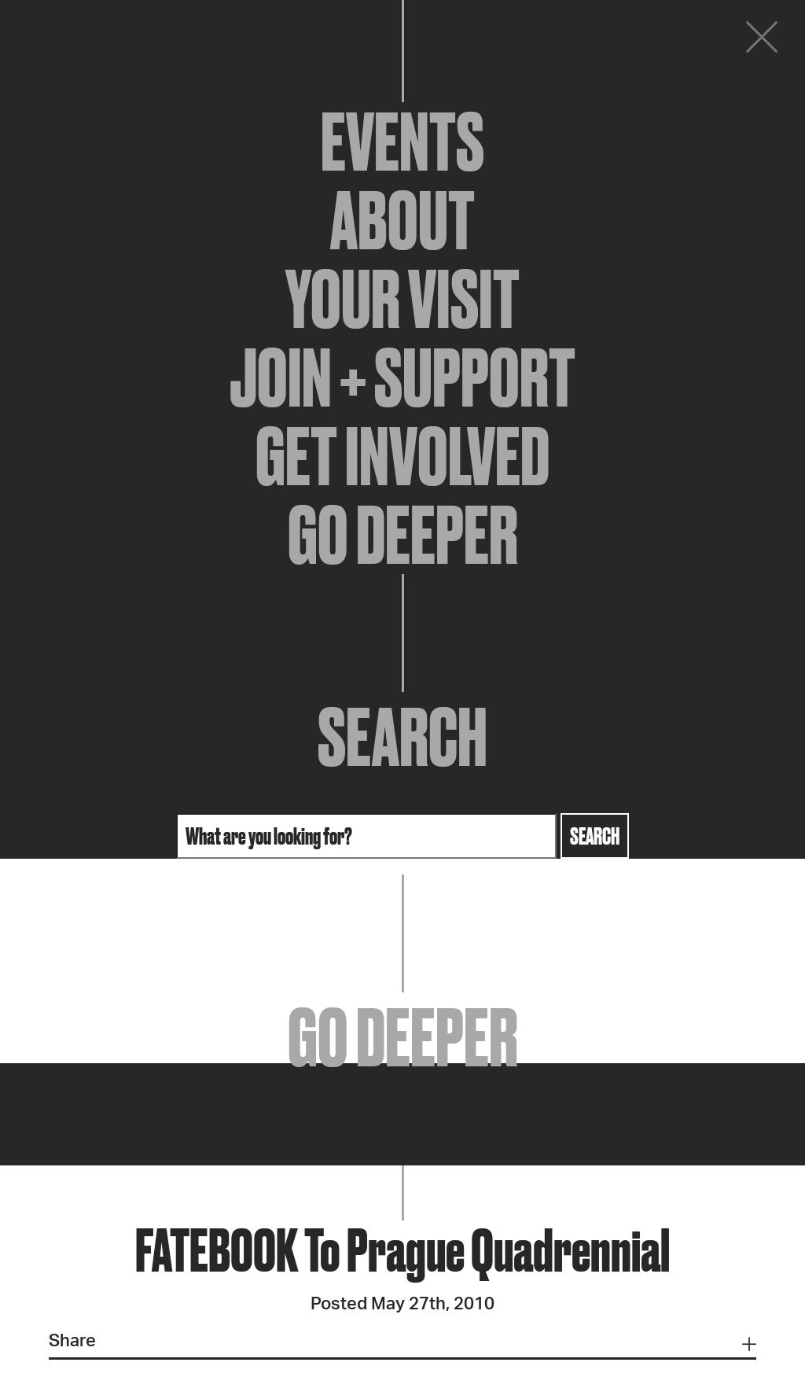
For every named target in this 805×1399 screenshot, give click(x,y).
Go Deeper (403, 535)
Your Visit (402, 299)
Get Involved (402, 456)
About (402, 220)
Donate (666, 41)
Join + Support (402, 377)
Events (402, 141)
